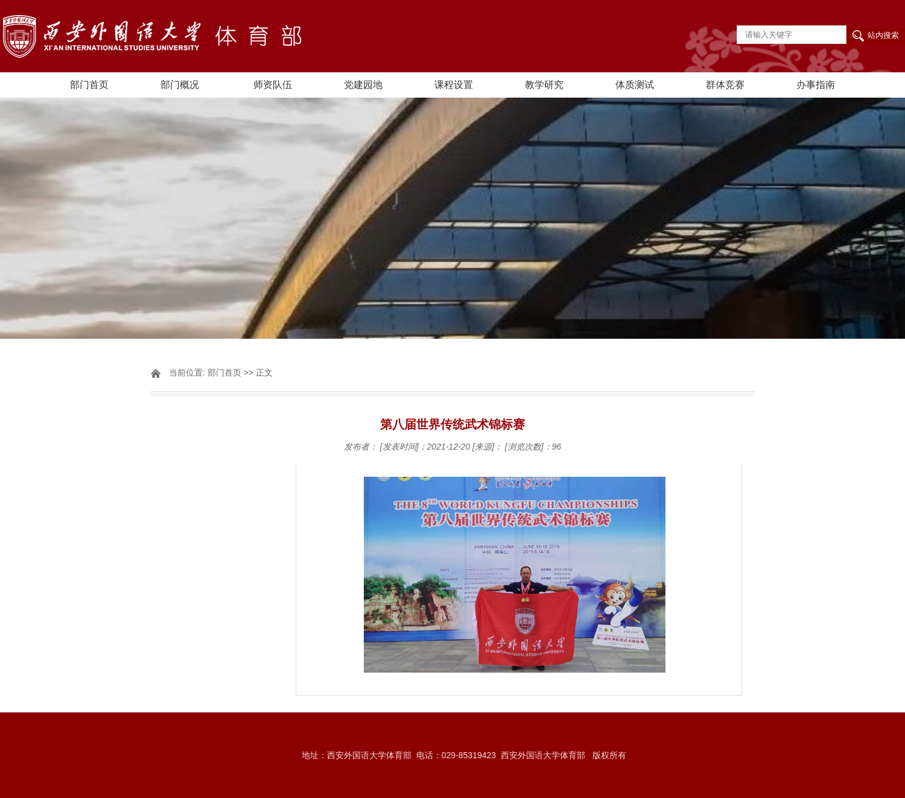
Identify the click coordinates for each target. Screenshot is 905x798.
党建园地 (363, 85)
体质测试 (634, 85)
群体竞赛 (725, 85)
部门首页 (89, 85)
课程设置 (453, 85)
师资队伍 (272, 85)
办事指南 (815, 85)
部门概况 (179, 85)
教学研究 (544, 85)
